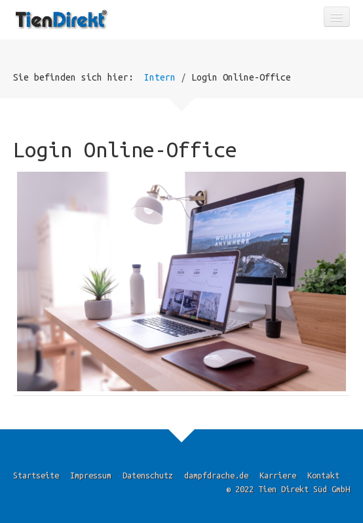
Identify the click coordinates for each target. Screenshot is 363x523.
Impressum (90, 475)
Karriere (277, 475)
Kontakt (323, 475)
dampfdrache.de (216, 475)
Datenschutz (148, 475)
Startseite (36, 475)
